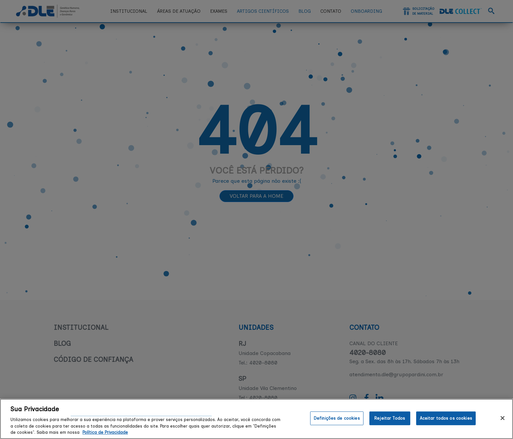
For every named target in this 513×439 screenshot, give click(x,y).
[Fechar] (502, 418)
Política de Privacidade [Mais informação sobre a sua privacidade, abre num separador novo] (105, 432)
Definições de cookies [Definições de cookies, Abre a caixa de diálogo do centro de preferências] (337, 418)
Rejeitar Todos (389, 418)
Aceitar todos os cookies (446, 418)
